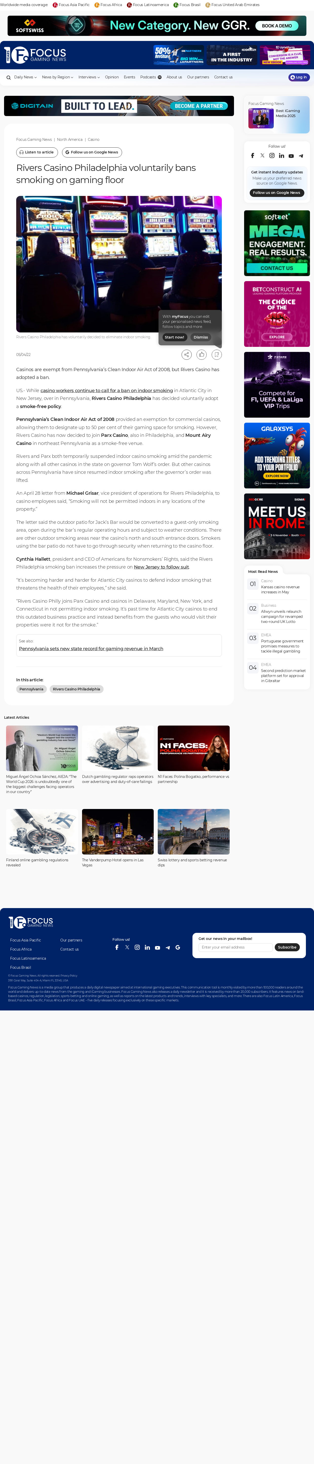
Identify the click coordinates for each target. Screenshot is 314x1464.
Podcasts (151, 77)
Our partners (198, 77)
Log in (298, 77)
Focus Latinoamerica (28, 958)
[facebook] (252, 155)
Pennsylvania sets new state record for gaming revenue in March (91, 648)
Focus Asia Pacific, (30, 1000)
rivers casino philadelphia (76, 689)
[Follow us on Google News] (92, 152)
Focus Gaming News (34, 139)
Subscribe (287, 947)
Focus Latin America (278, 996)
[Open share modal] (187, 355)
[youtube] (291, 155)
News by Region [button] (57, 77)
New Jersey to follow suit (161, 567)
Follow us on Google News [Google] (276, 192)
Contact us (223, 77)
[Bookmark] (217, 354)
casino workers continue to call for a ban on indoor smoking (107, 390)
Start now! (174, 337)
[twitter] (262, 155)
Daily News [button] (25, 77)
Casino (93, 139)
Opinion (112, 77)
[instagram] (272, 155)
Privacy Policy (69, 975)
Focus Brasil (20, 967)
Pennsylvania (31, 689)
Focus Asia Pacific (25, 940)
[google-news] (177, 947)
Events (129, 77)
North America (69, 139)
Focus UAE (77, 1000)
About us (174, 77)
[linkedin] (281, 155)
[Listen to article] (37, 152)
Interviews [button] (89, 77)
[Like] (201, 354)
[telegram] (300, 155)
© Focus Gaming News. (22, 975)
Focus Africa (21, 949)
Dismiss (201, 337)
